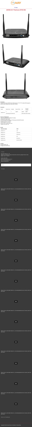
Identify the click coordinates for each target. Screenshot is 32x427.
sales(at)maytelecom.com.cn (7, 159)
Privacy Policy (19, 425)
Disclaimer (14, 425)
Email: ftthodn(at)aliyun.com (5, 160)
